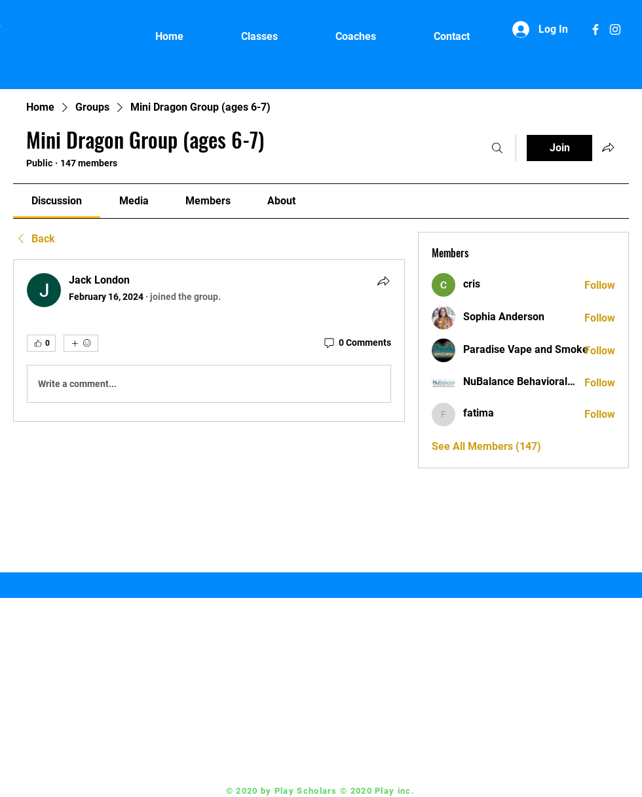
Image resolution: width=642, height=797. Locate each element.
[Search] (497, 148)
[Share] (383, 281)
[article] (209, 340)
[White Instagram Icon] (615, 29)
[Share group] (608, 147)
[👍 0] (41, 343)
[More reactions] (81, 343)
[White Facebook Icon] (595, 29)
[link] (56, 201)
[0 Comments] (356, 343)
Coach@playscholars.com (365, 739)
